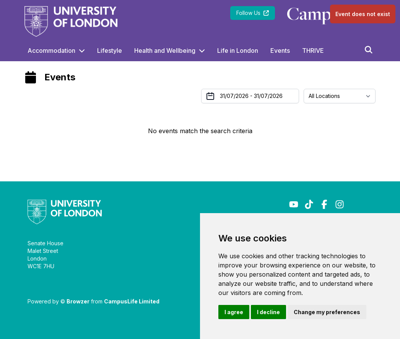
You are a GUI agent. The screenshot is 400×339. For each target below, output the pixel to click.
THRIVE (313, 50)
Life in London (237, 50)
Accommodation (51, 50)
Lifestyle (109, 50)
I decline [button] (268, 312)
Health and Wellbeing (164, 50)
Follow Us (252, 13)
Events (280, 50)
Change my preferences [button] (327, 312)
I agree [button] (233, 312)
